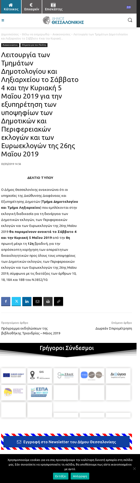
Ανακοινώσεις (61, 34)
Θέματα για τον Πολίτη (34, 45)
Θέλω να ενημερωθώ (36, 34)
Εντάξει (60, 476)
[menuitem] (129, 7)
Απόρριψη (80, 476)
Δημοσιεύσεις (10, 34)
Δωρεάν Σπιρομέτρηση (113, 328)
